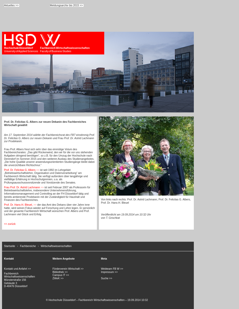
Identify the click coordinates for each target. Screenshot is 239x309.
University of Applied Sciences (21, 43)
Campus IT (58, 275)
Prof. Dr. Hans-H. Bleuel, (18, 204)
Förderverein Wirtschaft (66, 268)
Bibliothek (58, 272)
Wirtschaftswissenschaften (56, 246)
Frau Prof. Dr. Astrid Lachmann (22, 187)
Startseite (9, 246)
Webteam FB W (110, 268)
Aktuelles (9, 5)
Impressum (107, 272)
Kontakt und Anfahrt (15, 268)
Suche (104, 278)
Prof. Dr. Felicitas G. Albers (20, 170)
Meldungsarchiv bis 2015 (64, 5)
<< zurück (10, 224)
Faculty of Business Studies (65, 43)
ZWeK (56, 278)
